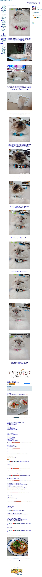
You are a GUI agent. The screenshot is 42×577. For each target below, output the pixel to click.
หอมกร (10, 461)
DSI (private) (3, 27)
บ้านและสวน (3, 5)
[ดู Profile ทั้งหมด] (39, 9)
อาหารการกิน (4, 17)
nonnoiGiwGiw (11, 442)
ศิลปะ (2, 16)
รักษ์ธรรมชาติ (4, 12)
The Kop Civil (11, 480)
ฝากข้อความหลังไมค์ (36, 12)
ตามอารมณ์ (3, 15)
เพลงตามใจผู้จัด (4, 14)
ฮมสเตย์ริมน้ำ (11, 510)
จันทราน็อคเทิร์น (11, 523)
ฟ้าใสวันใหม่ (11, 417)
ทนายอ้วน (10, 475)
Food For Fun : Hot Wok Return (4, 23)
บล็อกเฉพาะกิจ (4, 26)
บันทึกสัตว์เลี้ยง (4, 13)
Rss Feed (34, 13)
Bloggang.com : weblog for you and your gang (6, 0)
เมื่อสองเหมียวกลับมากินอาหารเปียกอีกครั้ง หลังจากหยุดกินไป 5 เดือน (4, 47)
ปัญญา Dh (10, 468)
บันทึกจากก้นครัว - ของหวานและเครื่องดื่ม (4, 21)
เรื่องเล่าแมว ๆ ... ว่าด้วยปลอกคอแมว (4, 40)
